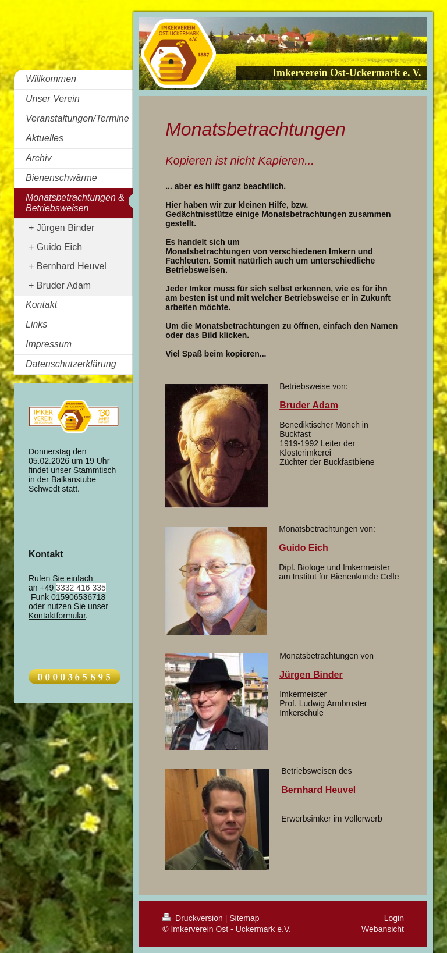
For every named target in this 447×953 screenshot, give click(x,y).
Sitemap (244, 918)
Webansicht (382, 929)
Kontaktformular (57, 615)
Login (394, 918)
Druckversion (193, 918)
